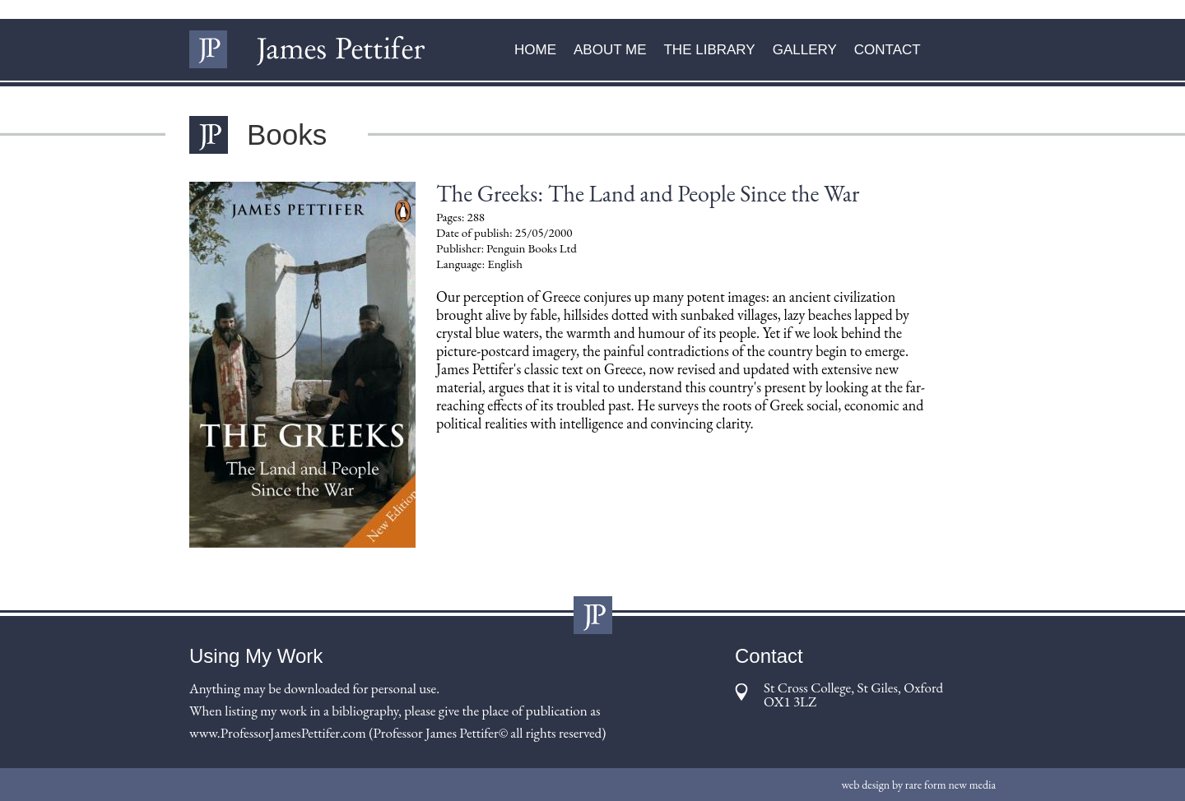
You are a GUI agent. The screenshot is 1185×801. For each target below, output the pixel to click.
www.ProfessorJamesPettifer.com (277, 733)
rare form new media (950, 784)
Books (287, 134)
